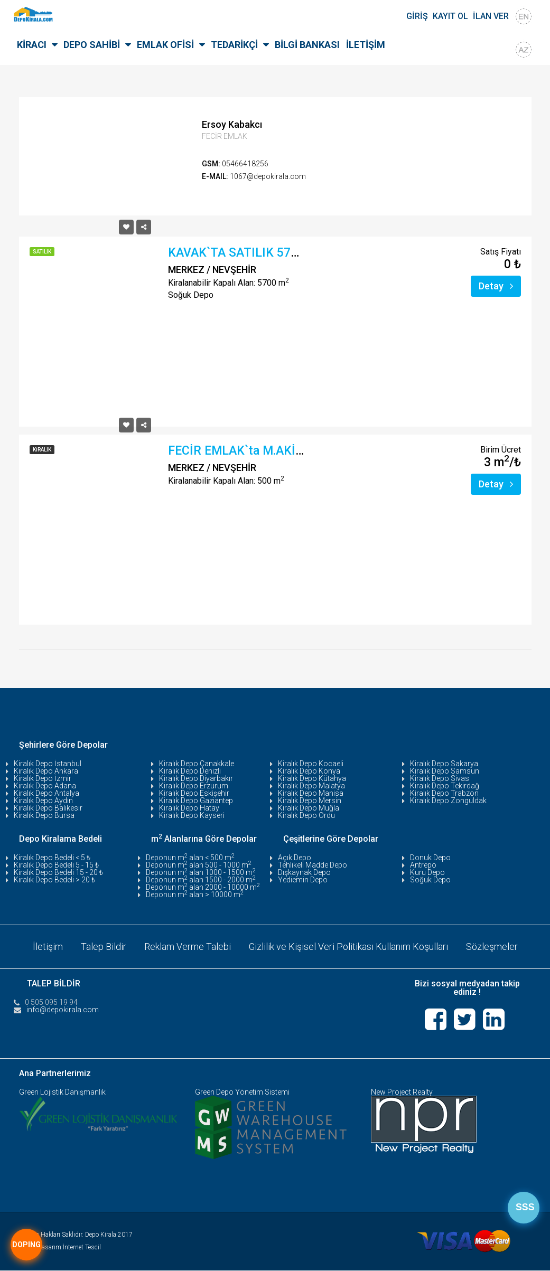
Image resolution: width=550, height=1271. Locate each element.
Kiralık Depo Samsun (444, 771)
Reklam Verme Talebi (187, 946)
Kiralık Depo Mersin (309, 800)
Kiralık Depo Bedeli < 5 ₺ (52, 857)
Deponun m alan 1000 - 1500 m (201, 872)
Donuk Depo (430, 857)
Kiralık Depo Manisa (310, 793)
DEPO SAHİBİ (91, 44)
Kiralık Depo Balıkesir (48, 808)
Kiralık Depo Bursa (44, 815)
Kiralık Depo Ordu (306, 815)
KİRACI (31, 44)
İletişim (47, 946)
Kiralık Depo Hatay (189, 808)
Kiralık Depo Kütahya (312, 778)
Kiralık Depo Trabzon (444, 793)
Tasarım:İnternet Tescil (70, 1247)
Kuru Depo (427, 872)
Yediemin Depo (303, 879)
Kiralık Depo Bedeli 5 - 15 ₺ (56, 865)
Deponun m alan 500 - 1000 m (198, 865)
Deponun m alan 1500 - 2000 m (201, 879)
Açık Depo (294, 857)
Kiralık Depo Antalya (46, 793)
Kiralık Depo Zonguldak (448, 800)
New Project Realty (402, 1092)
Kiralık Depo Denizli (190, 771)
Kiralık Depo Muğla (308, 808)
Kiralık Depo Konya (309, 771)
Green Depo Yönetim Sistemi (242, 1092)
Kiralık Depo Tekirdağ (444, 786)
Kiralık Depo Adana (45, 786)
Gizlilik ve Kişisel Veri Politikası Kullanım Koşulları (348, 946)
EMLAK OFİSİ (165, 44)
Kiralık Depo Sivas (439, 778)
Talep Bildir (103, 946)
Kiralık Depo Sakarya (444, 763)
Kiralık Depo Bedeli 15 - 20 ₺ (58, 872)
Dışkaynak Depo (304, 872)
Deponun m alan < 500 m (190, 857)
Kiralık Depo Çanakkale (196, 763)
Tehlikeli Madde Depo (312, 865)
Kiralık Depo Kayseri (192, 815)
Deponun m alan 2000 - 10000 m (203, 887)
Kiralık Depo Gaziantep (196, 800)
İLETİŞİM (365, 44)
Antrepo (423, 865)
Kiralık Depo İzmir (42, 778)
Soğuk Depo (430, 879)
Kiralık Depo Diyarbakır (196, 778)
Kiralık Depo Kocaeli (310, 763)
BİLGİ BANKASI (307, 44)
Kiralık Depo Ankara (46, 771)
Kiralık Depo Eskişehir (194, 793)
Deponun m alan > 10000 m (195, 894)
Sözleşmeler (492, 946)
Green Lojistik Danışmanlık (62, 1092)
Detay (496, 285)
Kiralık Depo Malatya (311, 786)
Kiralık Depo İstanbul (47, 763)
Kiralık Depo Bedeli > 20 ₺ (54, 879)
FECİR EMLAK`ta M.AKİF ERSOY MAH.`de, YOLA (299, 451)
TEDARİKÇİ (234, 44)
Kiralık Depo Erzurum (193, 786)
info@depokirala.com (62, 1009)
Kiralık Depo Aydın (43, 800)
